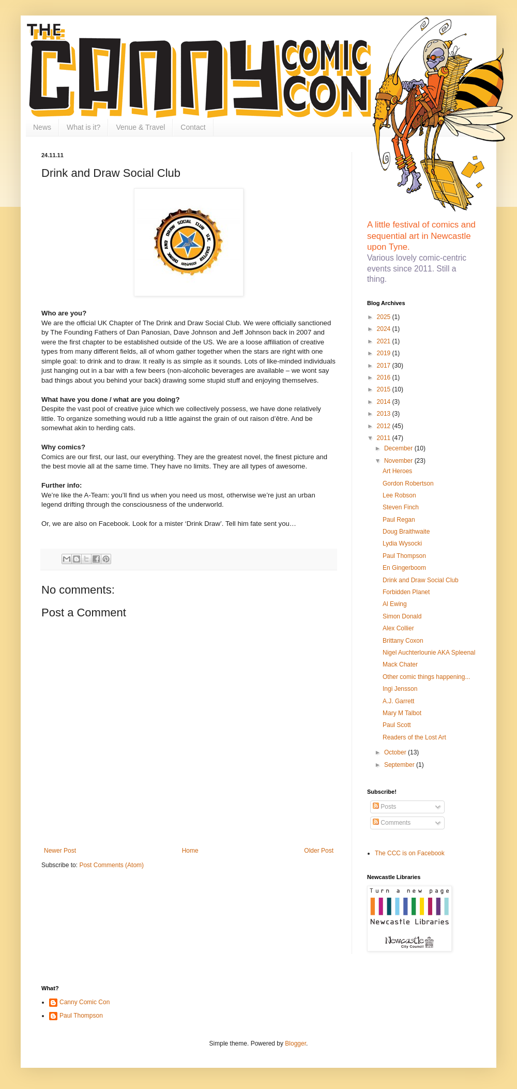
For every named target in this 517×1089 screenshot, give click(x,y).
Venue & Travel (140, 127)
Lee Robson (399, 495)
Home (190, 850)
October (396, 752)
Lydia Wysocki (402, 543)
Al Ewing (395, 604)
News (42, 127)
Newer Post (60, 850)
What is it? (83, 127)
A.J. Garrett (398, 701)
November (399, 460)
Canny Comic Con (84, 1002)
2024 (384, 328)
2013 (384, 413)
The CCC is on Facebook (410, 853)
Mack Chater (400, 664)
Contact (192, 127)
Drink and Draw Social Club (421, 580)
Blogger (295, 1043)
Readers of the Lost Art (414, 737)
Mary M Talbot (402, 713)
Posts (384, 806)
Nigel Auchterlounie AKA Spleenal (429, 652)
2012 (384, 426)
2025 (384, 317)
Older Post (318, 850)
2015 (384, 389)
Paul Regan (399, 519)
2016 (384, 377)
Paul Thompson (404, 555)
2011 (384, 438)
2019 (384, 353)
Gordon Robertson (408, 483)
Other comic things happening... (426, 676)
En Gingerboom (404, 567)
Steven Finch (401, 507)
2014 (384, 401)
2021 (384, 341)
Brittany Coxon (403, 640)
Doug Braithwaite (406, 531)
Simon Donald (402, 616)
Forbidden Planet (406, 592)
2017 (384, 365)
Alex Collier (398, 628)
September (400, 764)
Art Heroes (397, 471)
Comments (391, 822)
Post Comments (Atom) (111, 865)
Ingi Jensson (400, 688)
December (399, 448)
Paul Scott (397, 725)
